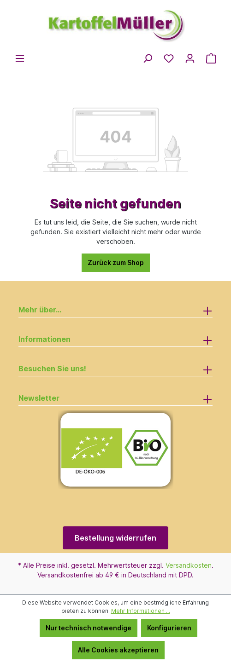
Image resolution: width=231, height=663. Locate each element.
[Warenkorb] (211, 58)
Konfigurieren (169, 628)
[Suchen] (147, 58)
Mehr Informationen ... (140, 610)
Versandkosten (189, 565)
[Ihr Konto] (190, 58)
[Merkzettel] (168, 58)
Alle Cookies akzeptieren (118, 650)
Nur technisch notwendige (88, 628)
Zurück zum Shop (116, 262)
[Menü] (19, 58)
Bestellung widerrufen (115, 537)
